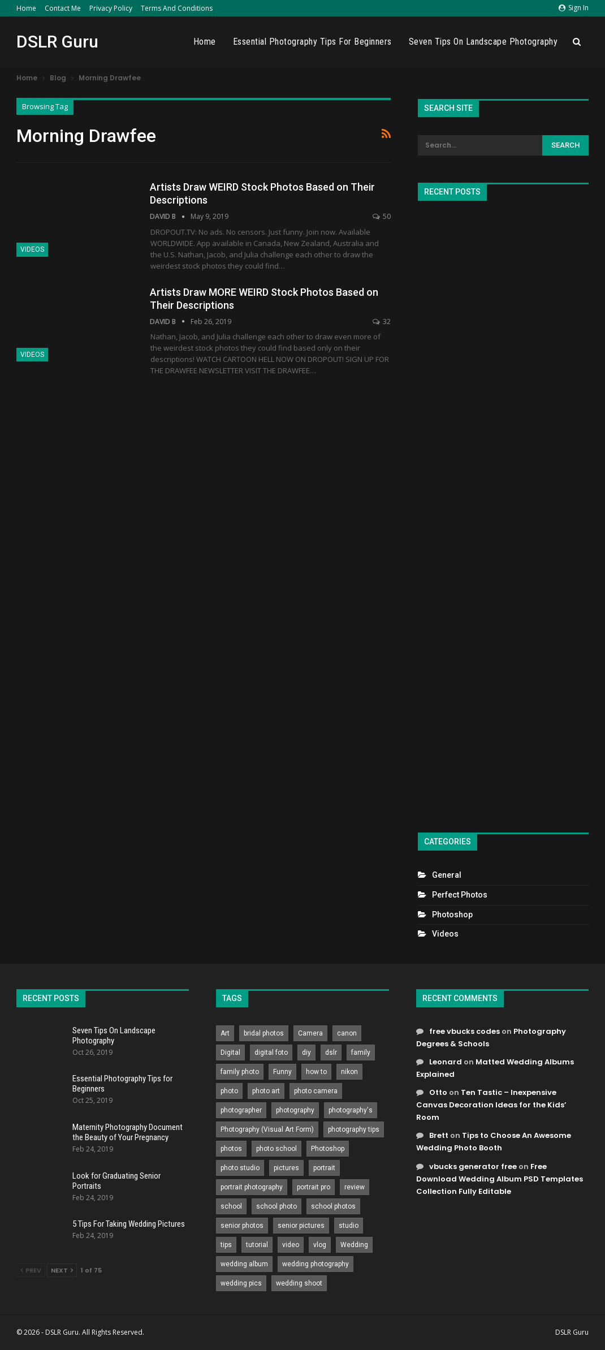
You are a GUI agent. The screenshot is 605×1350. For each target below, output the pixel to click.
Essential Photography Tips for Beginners (312, 41)
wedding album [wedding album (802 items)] (244, 1264)
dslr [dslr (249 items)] (331, 1052)
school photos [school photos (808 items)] (333, 1206)
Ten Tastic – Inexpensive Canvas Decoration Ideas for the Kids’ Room (491, 1105)
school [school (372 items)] (231, 1206)
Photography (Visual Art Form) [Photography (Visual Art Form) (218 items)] (267, 1129)
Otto (438, 1092)
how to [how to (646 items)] (316, 1072)
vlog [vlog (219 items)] (319, 1245)
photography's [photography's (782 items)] (351, 1110)
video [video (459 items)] (290, 1245)
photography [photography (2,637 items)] (295, 1110)
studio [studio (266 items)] (348, 1226)
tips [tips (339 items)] (226, 1245)
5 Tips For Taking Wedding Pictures (128, 1224)
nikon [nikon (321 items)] (349, 1072)
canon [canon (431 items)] (347, 1033)
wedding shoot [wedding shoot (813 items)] (299, 1283)
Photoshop (452, 914)
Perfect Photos (459, 894)
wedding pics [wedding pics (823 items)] (241, 1283)
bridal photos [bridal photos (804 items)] (264, 1033)
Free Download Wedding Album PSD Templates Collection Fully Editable (499, 1179)
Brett (438, 1135)
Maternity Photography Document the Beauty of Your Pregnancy (127, 1132)
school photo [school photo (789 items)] (276, 1206)
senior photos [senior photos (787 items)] (242, 1226)
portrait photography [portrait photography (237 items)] (252, 1187)
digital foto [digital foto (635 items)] (271, 1052)
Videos (32, 249)
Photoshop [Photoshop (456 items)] (327, 1149)
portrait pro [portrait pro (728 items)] (313, 1187)
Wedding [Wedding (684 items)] (354, 1245)
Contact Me (63, 8)
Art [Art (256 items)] (225, 1033)
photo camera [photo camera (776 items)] (316, 1091)
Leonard (445, 1061)
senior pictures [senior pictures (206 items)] (301, 1226)
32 (382, 321)
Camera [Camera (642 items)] (310, 1033)
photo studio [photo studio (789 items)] (240, 1168)
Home (26, 8)
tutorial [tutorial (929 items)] (257, 1245)
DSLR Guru (57, 41)
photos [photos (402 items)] (231, 1149)
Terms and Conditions (177, 8)
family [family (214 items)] (360, 1052)
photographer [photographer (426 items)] (241, 1110)
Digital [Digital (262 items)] (230, 1052)
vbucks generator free (473, 1166)
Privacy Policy (110, 8)
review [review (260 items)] (354, 1187)
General (446, 874)
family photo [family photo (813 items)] (240, 1072)
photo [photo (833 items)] (229, 1091)
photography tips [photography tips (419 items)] (353, 1129)
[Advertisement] (503, 511)
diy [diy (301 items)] (306, 1052)
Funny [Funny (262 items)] (282, 1072)
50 (382, 216)
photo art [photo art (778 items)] (266, 1091)
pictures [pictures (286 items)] (286, 1168)
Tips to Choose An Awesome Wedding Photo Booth (493, 1141)
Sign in (574, 7)
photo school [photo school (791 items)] (276, 1149)
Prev (30, 1270)
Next (62, 1270)
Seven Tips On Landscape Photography (483, 41)
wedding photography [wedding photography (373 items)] (315, 1264)
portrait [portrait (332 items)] (324, 1168)
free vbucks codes (464, 1031)
